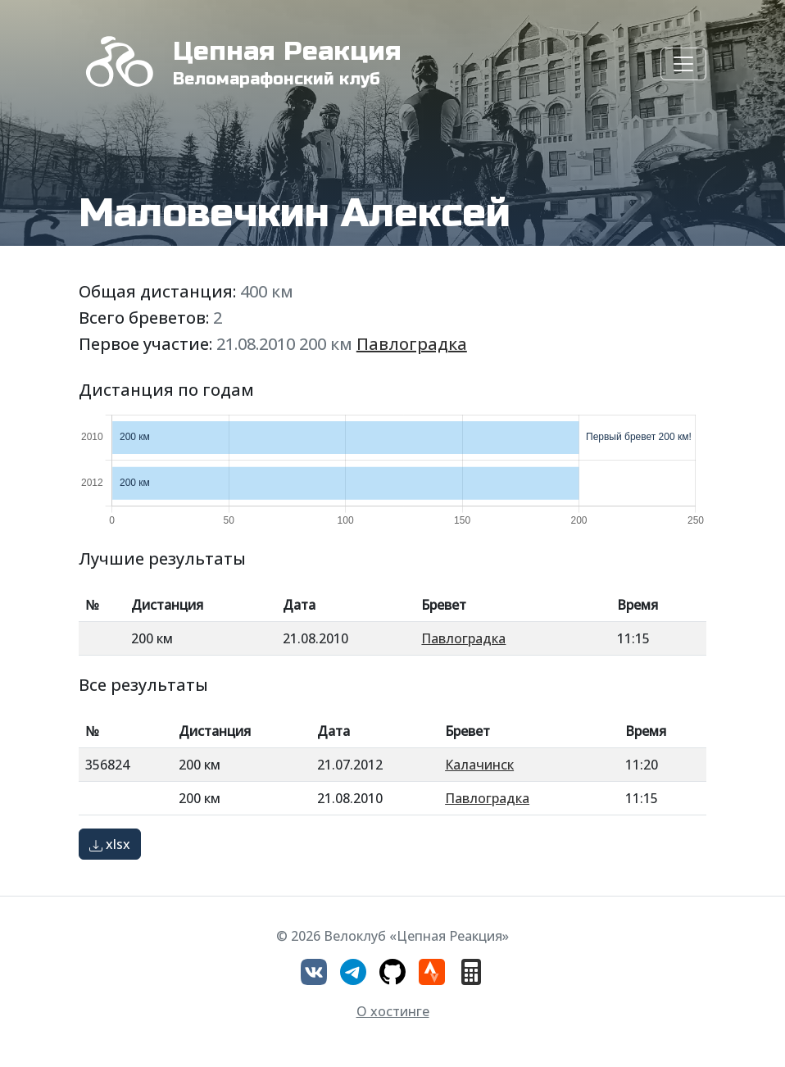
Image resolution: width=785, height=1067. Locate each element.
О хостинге (392, 1011)
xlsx (109, 844)
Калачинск (479, 765)
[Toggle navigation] (683, 64)
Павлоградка (411, 344)
